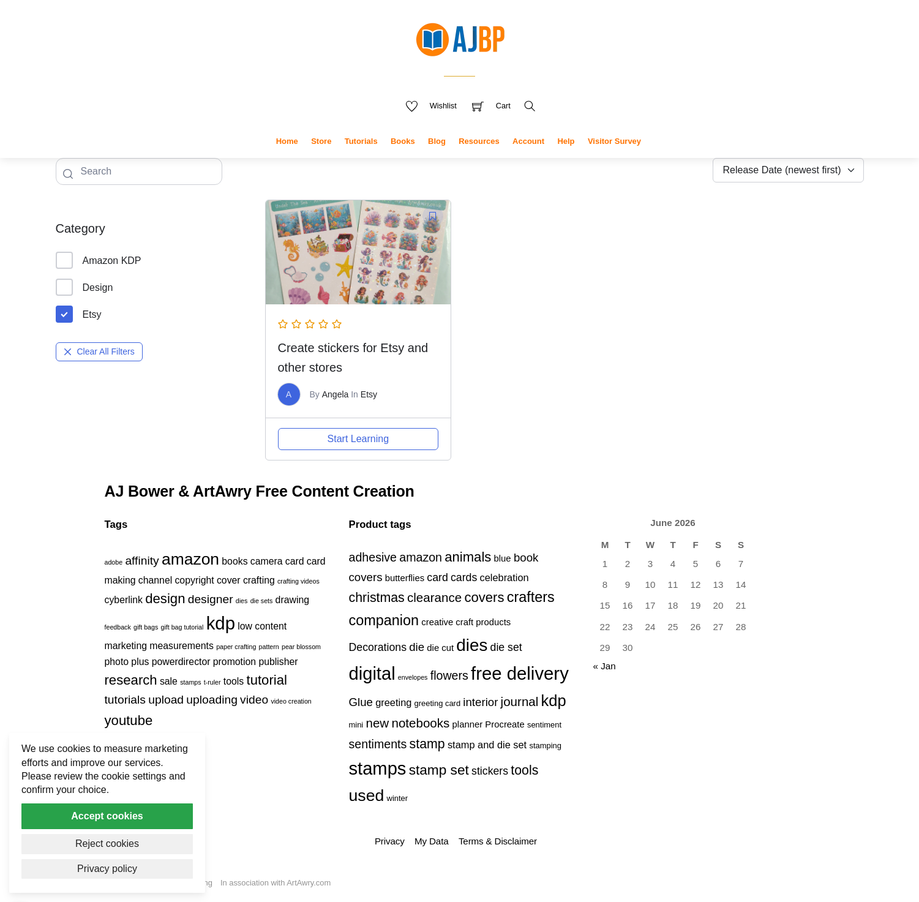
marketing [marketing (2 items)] (126, 646)
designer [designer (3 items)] (210, 599)
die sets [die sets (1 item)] (261, 600)
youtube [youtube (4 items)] (129, 720)
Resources (479, 141)
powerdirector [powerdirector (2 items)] (181, 661)
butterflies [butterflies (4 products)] (404, 578)
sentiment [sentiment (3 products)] (544, 724)
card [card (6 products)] (437, 577)
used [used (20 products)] (366, 795)
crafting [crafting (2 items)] (259, 580)
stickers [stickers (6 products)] (489, 771)
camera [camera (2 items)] (266, 561)
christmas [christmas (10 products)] (377, 597)
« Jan (604, 666)
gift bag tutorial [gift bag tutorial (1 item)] (182, 627)
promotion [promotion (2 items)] (234, 661)
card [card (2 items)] (294, 561)
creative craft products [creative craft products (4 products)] (466, 622)
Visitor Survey (614, 141)
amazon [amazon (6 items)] (190, 559)
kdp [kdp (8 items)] (220, 623)
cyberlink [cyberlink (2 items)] (124, 600)
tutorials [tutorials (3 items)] (125, 699)
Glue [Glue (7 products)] (361, 702)
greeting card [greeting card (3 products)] (437, 703)
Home (287, 141)
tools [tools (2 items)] (233, 681)
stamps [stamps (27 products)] (378, 768)
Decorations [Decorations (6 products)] (378, 647)
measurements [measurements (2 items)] (181, 646)
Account (528, 141)
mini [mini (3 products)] (356, 724)
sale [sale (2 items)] (169, 681)
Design (84, 287)
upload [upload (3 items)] (166, 699)
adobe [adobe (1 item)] (114, 562)
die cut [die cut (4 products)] (440, 648)
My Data (431, 841)
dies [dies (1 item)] (242, 600)
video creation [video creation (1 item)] (291, 701)
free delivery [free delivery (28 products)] (520, 673)
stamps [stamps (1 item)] (190, 682)
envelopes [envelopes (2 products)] (413, 677)
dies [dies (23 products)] (471, 645)
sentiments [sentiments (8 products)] (378, 744)
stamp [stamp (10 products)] (427, 744)
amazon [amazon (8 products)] (420, 557)
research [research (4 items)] (131, 680)
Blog (437, 141)
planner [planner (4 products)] (467, 724)
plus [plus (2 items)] (140, 661)
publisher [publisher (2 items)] (278, 661)
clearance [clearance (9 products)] (434, 597)
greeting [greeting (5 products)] (393, 702)
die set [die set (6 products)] (506, 647)
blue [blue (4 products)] (502, 558)
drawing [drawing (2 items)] (292, 600)
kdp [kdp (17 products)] (553, 700)
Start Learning (358, 439)
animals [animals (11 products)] (467, 557)
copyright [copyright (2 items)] (194, 580)
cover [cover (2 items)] (229, 580)
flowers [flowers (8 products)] (449, 675)
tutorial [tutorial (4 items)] (267, 680)
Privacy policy (107, 868)
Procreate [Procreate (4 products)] (504, 724)
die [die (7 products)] (416, 647)
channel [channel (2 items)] (155, 580)
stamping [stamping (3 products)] (545, 745)
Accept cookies (107, 816)
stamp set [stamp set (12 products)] (439, 770)
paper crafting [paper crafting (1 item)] (236, 646)
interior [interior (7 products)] (480, 702)
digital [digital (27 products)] (372, 673)
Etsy (79, 314)
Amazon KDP (98, 260)
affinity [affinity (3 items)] (142, 560)
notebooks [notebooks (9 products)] (420, 723)
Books (403, 141)
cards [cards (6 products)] (464, 577)
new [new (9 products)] (377, 723)
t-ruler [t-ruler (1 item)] (212, 682)
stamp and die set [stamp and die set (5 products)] (487, 744)
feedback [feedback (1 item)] (118, 627)
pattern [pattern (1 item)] (269, 646)
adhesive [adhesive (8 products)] (373, 557)
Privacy (390, 841)
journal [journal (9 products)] (520, 701)
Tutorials (361, 141)
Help (565, 141)
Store (321, 141)
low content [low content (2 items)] (262, 626)
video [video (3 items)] (254, 699)
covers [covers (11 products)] (484, 597)
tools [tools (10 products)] (524, 770)
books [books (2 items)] (234, 561)
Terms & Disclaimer (498, 841)
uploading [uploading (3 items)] (212, 699)
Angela (335, 394)
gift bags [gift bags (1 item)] (145, 627)
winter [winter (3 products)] (397, 798)
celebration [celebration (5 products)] (504, 577)
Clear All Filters (99, 351)
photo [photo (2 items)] (117, 661)
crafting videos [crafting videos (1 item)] (298, 581)
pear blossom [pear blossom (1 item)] (301, 646)
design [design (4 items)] (165, 598)
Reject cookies (107, 843)
